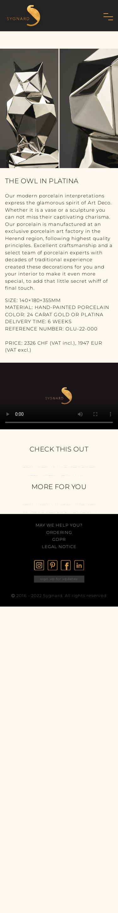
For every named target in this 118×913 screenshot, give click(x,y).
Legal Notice (59, 546)
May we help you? (59, 525)
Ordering (59, 532)
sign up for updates (59, 579)
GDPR (59, 539)
